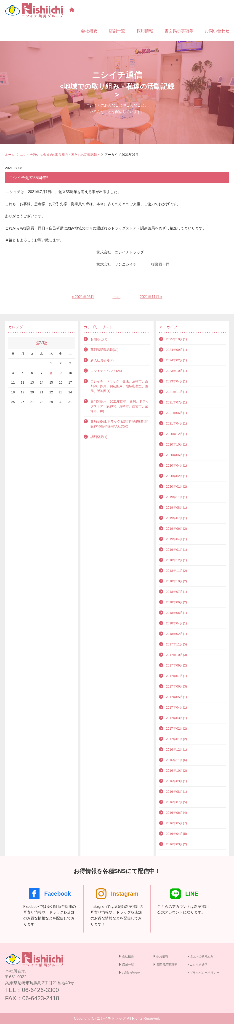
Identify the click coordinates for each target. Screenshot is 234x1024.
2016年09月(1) (176, 781)
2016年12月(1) (176, 749)
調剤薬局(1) (98, 437)
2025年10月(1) (176, 339)
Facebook (50, 893)
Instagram (117, 893)
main (116, 297)
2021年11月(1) (176, 392)
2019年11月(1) (176, 497)
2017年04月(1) (176, 707)
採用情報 (145, 31)
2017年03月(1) (176, 718)
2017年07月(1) (176, 676)
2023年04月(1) (176, 381)
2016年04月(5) (176, 834)
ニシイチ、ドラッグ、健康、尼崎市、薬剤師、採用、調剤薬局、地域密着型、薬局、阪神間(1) (119, 386)
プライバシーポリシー (204, 972)
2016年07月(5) (176, 802)
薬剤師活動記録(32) (104, 350)
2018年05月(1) (176, 613)
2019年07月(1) (176, 518)
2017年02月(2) (176, 728)
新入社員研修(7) (102, 360)
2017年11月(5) (176, 644)
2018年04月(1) (176, 623)
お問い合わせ (217, 31)
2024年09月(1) (176, 350)
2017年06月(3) (176, 686)
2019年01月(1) (176, 549)
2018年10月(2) (176, 581)
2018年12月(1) (176, 560)
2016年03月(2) (176, 844)
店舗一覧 (117, 31)
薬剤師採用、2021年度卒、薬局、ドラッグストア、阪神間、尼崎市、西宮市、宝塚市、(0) (119, 406)
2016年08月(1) (176, 791)
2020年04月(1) (176, 465)
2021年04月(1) (176, 423)
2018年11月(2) (176, 570)
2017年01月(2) (176, 739)
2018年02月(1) (176, 634)
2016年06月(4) (176, 812)
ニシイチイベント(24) (106, 371)
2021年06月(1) (176, 413)
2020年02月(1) (176, 476)
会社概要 (89, 31)
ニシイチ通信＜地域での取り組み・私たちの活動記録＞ (60, 154)
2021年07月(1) (176, 402)
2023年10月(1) (176, 371)
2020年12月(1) (176, 434)
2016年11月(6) (176, 760)
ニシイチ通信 (198, 964)
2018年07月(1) (176, 592)
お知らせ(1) (98, 339)
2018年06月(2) (176, 602)
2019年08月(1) (176, 507)
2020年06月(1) (176, 455)
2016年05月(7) (176, 823)
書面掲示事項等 (179, 31)
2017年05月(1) (176, 697)
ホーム (10, 154)
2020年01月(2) (176, 486)
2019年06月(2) (176, 528)
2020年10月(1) (176, 444)
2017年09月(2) (176, 665)
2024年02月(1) (176, 360)
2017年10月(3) (176, 655)
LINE (184, 893)
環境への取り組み (201, 956)
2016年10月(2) (176, 770)
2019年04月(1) (176, 539)
